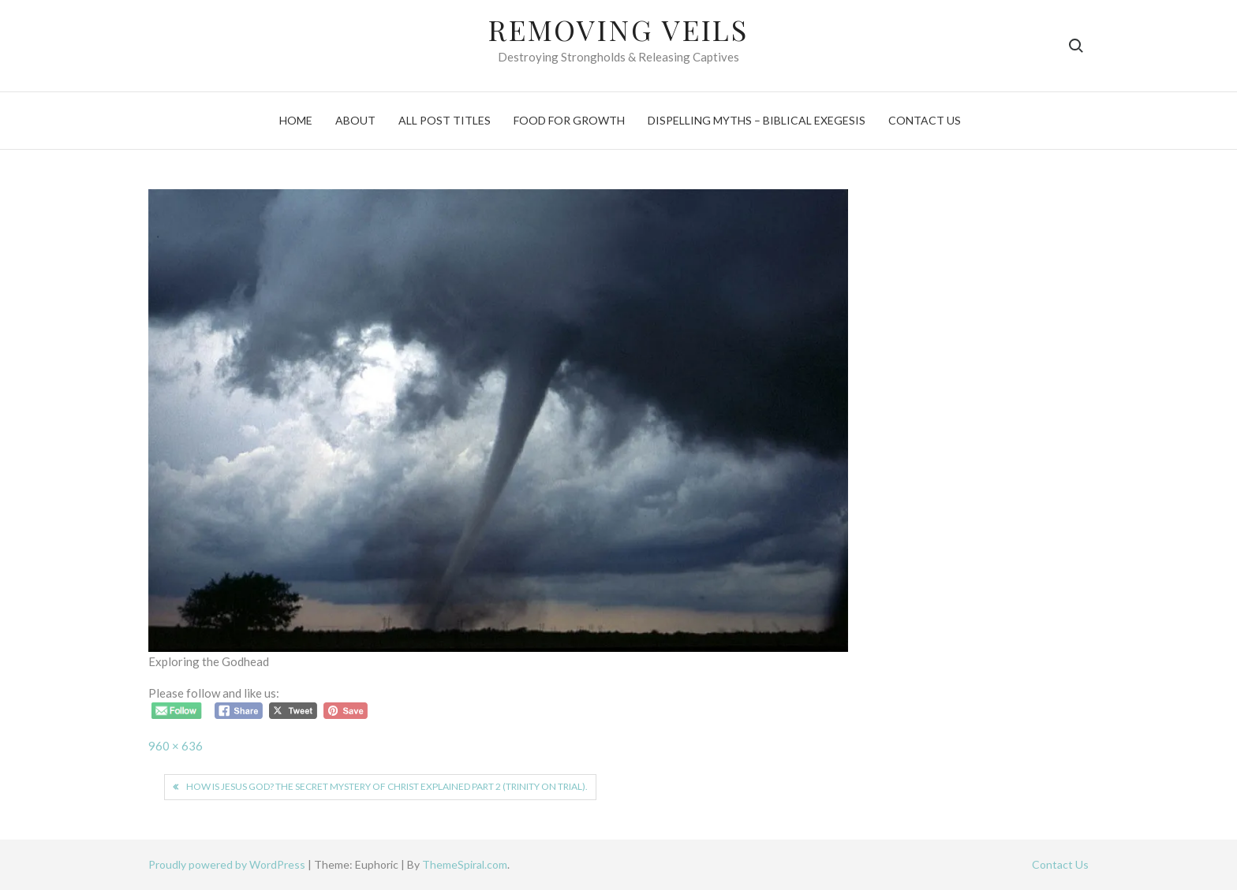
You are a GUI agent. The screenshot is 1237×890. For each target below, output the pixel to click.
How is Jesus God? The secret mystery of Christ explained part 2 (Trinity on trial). (387, 786)
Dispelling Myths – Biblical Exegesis (756, 120)
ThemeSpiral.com (464, 864)
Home (295, 120)
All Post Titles (444, 120)
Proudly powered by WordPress (228, 864)
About (355, 120)
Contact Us (924, 120)
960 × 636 (175, 746)
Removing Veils (618, 29)
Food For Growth (569, 120)
